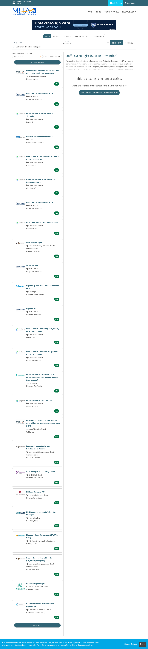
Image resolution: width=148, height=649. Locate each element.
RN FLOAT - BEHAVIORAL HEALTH (39, 93)
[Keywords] (37, 42)
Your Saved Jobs (97, 36)
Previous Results (37, 62)
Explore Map (66, 36)
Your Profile (112, 11)
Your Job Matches (81, 36)
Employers (130, 2)
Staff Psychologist (34, 242)
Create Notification (52, 56)
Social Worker (32, 265)
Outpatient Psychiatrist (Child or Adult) (42, 222)
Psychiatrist (31, 308)
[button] (129, 42)
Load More (37, 625)
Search (47, 36)
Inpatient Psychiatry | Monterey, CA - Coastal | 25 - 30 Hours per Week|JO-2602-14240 (43, 423)
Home (90, 11)
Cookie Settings (130, 644)
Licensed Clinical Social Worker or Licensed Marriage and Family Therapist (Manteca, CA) (42, 377)
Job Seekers (116, 2)
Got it (142, 644)
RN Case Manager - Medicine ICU (39, 136)
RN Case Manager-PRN (35, 492)
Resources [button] (128, 11)
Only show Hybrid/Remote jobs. (28, 47)
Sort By (16, 56)
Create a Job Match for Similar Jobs (99, 92)
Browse (56, 36)
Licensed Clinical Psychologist (39, 400)
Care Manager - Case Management (40, 472)
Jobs (98, 11)
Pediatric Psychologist (35, 583)
